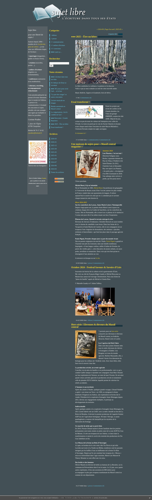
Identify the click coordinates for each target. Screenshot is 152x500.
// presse (54, 39)
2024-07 (54, 162)
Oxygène (44, 178)
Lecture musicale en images (58, 101)
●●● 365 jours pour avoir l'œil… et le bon (59, 90)
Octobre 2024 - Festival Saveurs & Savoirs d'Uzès (96, 267)
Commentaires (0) (85, 98)
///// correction (56, 49)
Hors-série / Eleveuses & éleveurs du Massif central (93, 325)
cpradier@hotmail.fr (35, 133)
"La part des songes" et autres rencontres (59, 96)
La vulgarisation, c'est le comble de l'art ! (59, 113)
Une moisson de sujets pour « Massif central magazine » (93, 145)
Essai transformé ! (57, 127)
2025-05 (54, 152)
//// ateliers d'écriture (58, 45)
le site (98, 258)
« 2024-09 (100, 29)
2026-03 (54, 139)
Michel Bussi (98, 188)
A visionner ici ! (80, 133)
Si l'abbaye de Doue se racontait (58, 84)
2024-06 (54, 165)
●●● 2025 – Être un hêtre (59, 124)
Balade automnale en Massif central (58, 107)
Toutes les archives (57, 172)
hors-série (114, 331)
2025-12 (54, 145)
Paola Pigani (110, 241)
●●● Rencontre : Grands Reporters (59, 119)
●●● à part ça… (56, 52)
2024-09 (54, 159)
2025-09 (54, 149)
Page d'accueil (110, 29)
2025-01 (54, 155)
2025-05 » (119, 29)
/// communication (57, 42)
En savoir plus (103, 498)
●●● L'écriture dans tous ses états (59, 78)
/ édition (54, 35)
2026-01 (54, 142)
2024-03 (54, 169)
